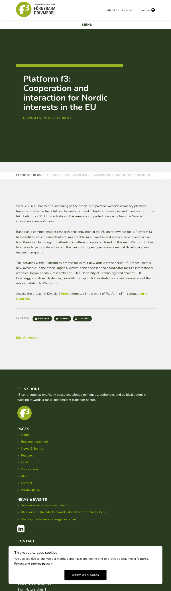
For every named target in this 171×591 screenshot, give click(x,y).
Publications (29, 469)
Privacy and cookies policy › (33, 564)
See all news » (27, 337)
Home (25, 435)
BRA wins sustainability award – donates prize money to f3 (63, 512)
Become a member (34, 441)
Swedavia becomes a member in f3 (46, 505)
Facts (25, 462)
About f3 (113, 10)
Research (28, 455)
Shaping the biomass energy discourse (48, 519)
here (64, 293)
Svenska (147, 10)
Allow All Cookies (85, 575)
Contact (127, 10)
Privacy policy (30, 490)
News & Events (32, 448)
